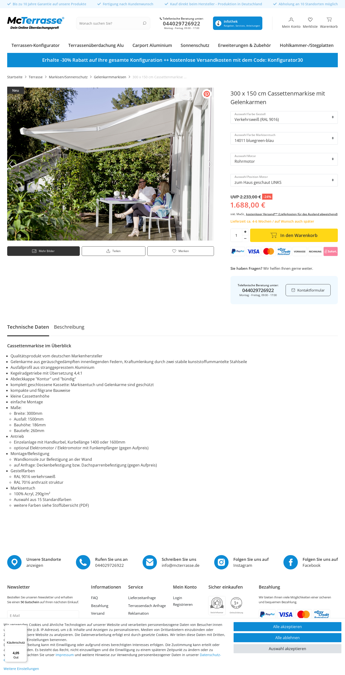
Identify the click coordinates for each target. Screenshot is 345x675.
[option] (172, 58)
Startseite (15, 75)
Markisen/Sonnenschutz (68, 75)
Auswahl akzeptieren (287, 648)
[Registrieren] (185, 603)
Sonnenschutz (195, 44)
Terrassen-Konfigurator (36, 44)
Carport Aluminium (152, 44)
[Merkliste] (310, 22)
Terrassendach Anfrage (147, 604)
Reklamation (138, 611)
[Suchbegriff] (116, 22)
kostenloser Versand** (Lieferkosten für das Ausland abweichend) (292, 213)
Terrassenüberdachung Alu (96, 44)
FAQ (94, 596)
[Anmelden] (185, 597)
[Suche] (149, 22)
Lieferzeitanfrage (142, 596)
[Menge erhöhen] (245, 230)
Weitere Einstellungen (21, 668)
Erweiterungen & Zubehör (244, 44)
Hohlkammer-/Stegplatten (307, 44)
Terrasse (36, 75)
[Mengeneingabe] (236, 234)
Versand (97, 611)
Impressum (65, 654)
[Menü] (24, 628)
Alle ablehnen (287, 637)
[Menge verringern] (245, 237)
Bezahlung (99, 604)
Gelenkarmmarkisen (110, 75)
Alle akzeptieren (287, 626)
